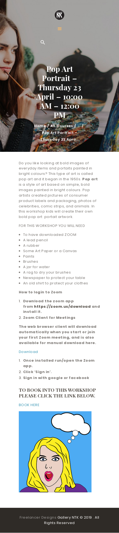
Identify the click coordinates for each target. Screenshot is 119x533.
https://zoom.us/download (62, 306)
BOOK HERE (29, 404)
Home (40, 126)
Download (28, 351)
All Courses (61, 126)
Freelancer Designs (38, 517)
